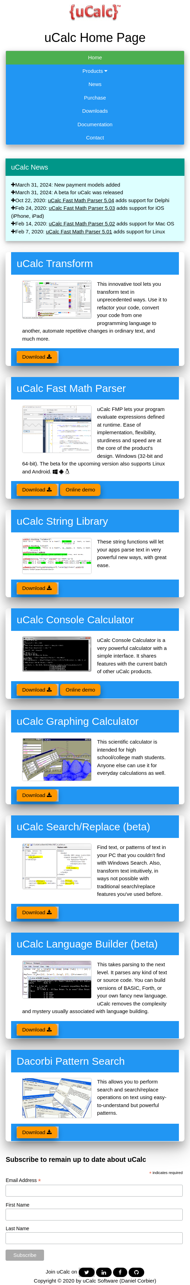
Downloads (95, 111)
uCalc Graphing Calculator (78, 721)
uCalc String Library (62, 521)
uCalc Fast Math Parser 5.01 (79, 231)
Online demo (80, 489)
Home (95, 57)
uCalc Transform (55, 263)
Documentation (95, 124)
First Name (17, 1205)
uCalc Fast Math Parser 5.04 (81, 200)
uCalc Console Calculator (75, 619)
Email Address (23, 1180)
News (95, 84)
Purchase (95, 98)
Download (37, 357)
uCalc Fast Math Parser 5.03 (82, 208)
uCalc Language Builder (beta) (87, 944)
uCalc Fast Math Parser (71, 388)
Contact (95, 137)
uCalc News (29, 167)
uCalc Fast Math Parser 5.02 (82, 223)
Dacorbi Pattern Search (71, 1061)
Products (95, 71)
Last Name (17, 1228)
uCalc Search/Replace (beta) (83, 826)
